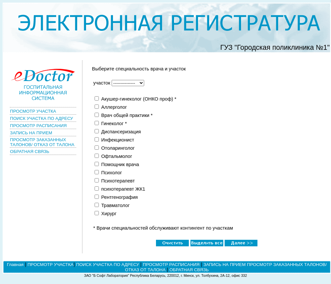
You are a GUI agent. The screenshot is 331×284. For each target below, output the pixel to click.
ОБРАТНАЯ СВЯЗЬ (29, 151)
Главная (15, 264)
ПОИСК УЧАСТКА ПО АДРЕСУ (41, 118)
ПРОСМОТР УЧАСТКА (33, 111)
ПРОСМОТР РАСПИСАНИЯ (38, 125)
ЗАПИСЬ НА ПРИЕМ (31, 132)
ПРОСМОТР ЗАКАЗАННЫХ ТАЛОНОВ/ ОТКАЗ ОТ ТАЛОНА (42, 142)
